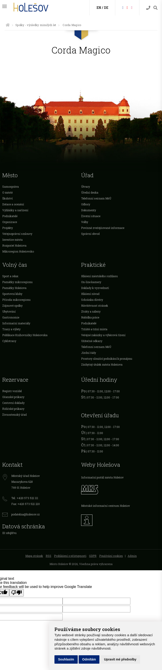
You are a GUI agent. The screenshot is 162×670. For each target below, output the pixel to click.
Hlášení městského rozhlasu (99, 276)
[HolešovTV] (127, 7)
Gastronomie (10, 317)
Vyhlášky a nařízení (15, 210)
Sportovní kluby (12, 294)
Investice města (12, 239)
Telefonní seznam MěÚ (96, 198)
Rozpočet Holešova (14, 245)
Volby (84, 222)
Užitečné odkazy (91, 341)
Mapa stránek (34, 556)
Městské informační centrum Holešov (105, 505)
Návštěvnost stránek (94, 305)
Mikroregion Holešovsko (18, 251)
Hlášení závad (90, 294)
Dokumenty (88, 210)
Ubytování (9, 311)
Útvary (85, 186)
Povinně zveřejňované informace (102, 228)
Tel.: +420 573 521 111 (24, 498)
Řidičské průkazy (13, 408)
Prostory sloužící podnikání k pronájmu (106, 358)
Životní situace (90, 216)
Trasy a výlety (11, 329)
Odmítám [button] (89, 659)
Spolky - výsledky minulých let (35, 25)
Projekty (7, 228)
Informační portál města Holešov (102, 477)
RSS (48, 556)
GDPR (92, 556)
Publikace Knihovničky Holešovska (24, 335)
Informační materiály (16, 323)
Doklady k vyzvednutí (95, 288)
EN (98, 7)
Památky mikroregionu (17, 282)
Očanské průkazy (13, 397)
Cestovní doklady (13, 403)
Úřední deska (89, 192)
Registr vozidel (12, 391)
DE (106, 7)
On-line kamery (91, 282)
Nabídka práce (90, 317)
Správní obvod (90, 233)
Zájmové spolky (12, 305)
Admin (132, 556)
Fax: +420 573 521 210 (25, 504)
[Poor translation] (16, 593)
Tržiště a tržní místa (94, 329)
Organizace (9, 222)
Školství (7, 198)
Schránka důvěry (92, 299)
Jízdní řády (88, 352)
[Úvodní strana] (8, 25)
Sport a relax (10, 276)
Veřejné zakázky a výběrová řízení (103, 335)
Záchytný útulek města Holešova (101, 364)
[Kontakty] (148, 7)
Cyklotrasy (9, 341)
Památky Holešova (14, 288)
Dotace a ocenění (13, 204)
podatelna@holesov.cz (25, 514)
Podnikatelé (9, 216)
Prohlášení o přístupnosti (70, 556)
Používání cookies (111, 556)
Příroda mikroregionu (16, 299)
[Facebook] (122, 7)
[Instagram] (132, 7)
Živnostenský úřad (14, 414)
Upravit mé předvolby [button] (120, 659)
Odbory (85, 204)
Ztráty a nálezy (91, 311)
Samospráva (10, 186)
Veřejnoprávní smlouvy (17, 233)
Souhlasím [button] (66, 659)
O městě (7, 192)
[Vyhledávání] (155, 7)
